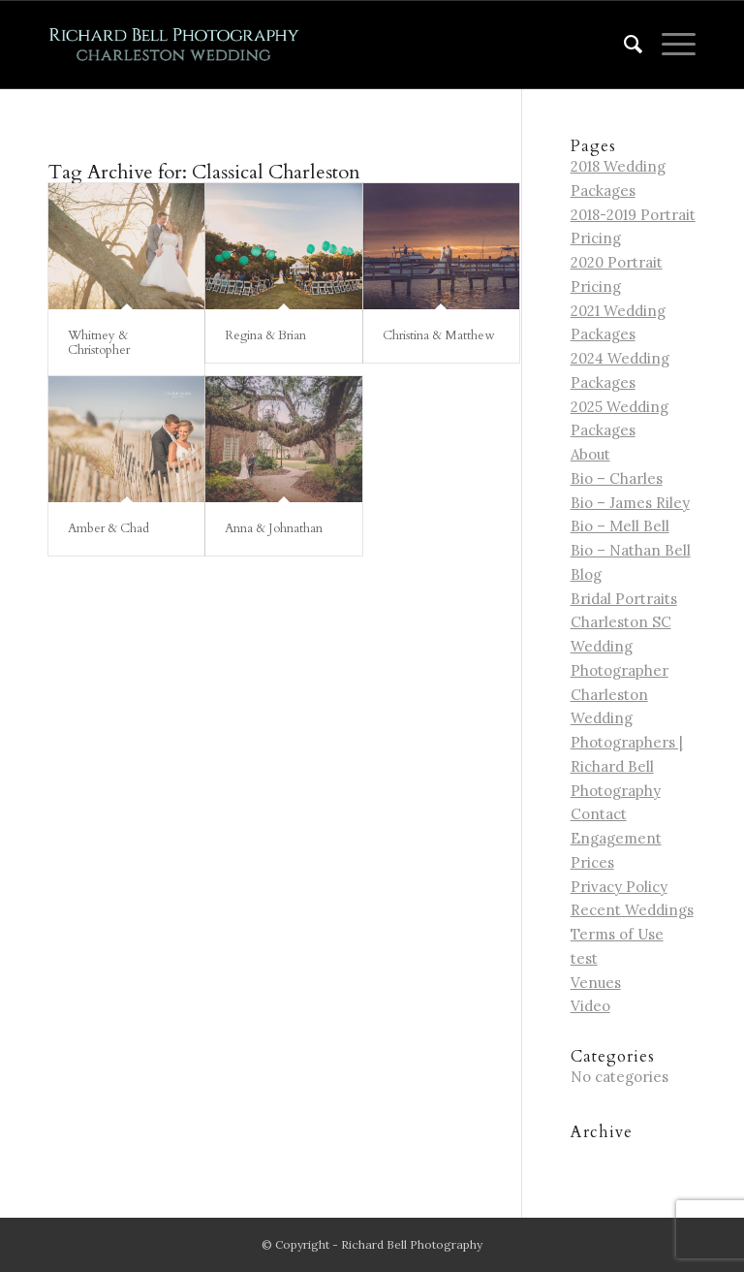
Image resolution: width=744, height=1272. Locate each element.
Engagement (616, 838)
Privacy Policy (619, 886)
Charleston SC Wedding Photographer (621, 646)
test (584, 958)
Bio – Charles (617, 478)
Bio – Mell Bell (620, 526)
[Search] (623, 44)
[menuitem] (623, 44)
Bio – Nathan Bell (631, 550)
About (590, 454)
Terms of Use (617, 934)
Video (590, 1006)
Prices (592, 862)
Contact (599, 814)
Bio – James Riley (630, 502)
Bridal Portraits (624, 598)
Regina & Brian (265, 335)
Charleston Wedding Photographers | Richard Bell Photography (627, 742)
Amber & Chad (108, 528)
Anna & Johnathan (274, 528)
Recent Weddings (632, 910)
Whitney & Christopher (99, 342)
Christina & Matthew (438, 335)
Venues (596, 982)
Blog (586, 574)
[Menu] (669, 44)
